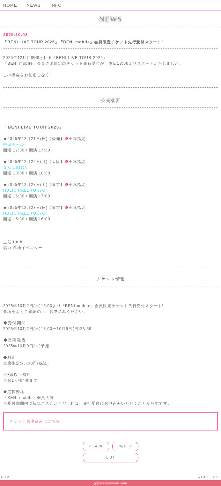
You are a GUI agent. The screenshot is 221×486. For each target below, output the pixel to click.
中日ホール (13, 144)
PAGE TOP (210, 477)
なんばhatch (15, 167)
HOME (10, 5)
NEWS (34, 5)
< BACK (96, 446)
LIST (111, 457)
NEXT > (125, 446)
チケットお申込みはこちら (35, 421)
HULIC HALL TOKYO (24, 190)
